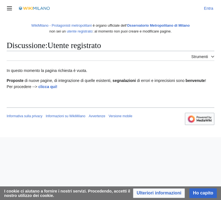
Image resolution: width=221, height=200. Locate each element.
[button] (159, 193)
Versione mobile (120, 116)
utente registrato (79, 31)
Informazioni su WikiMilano (66, 116)
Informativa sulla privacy (24, 116)
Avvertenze (97, 116)
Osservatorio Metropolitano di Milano (158, 25)
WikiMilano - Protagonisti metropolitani (61, 25)
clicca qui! (47, 86)
